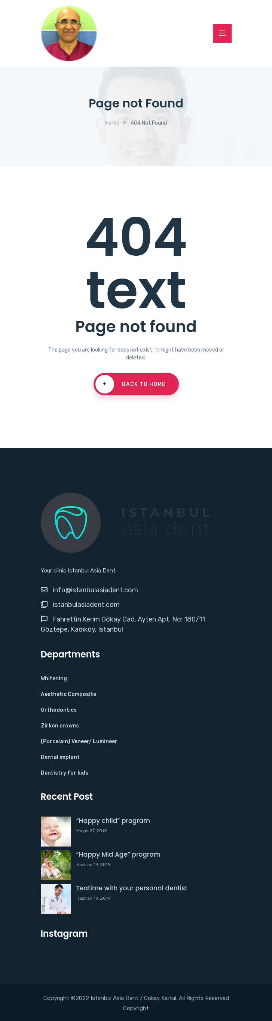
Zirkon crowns (60, 726)
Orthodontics (59, 710)
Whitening (54, 678)
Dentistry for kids (64, 773)
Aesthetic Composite (68, 694)
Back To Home (130, 384)
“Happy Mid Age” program (118, 854)
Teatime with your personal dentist (131, 888)
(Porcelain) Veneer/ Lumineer (79, 741)
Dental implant (60, 757)
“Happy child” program (113, 820)
